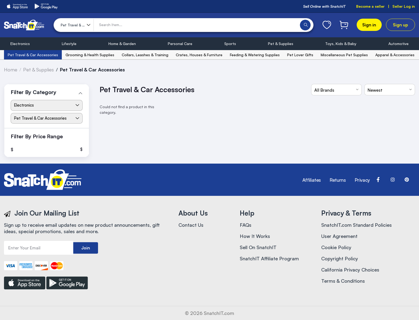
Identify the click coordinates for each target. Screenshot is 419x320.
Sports (230, 43)
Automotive (398, 43)
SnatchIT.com (219, 313)
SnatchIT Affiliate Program (269, 258)
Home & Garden (122, 43)
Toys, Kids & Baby (340, 43)
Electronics (20, 43)
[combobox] (336, 89)
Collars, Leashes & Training (145, 54)
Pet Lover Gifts (300, 54)
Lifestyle (69, 43)
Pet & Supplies (280, 43)
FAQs (245, 225)
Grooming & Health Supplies (90, 54)
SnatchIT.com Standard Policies (356, 225)
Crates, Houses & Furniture (199, 54)
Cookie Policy (336, 247)
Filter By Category (33, 92)
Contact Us (191, 225)
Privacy (362, 180)
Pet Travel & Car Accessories (33, 54)
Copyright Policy (339, 258)
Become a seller (370, 6)
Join (85, 247)
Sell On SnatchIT (258, 247)
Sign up (400, 24)
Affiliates (311, 180)
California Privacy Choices (350, 270)
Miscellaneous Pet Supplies (344, 54)
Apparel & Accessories (394, 54)
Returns (337, 180)
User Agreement (339, 236)
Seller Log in (403, 6)
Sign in (369, 24)
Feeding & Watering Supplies (255, 54)
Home (10, 69)
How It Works (255, 236)
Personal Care (180, 43)
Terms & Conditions (343, 281)
